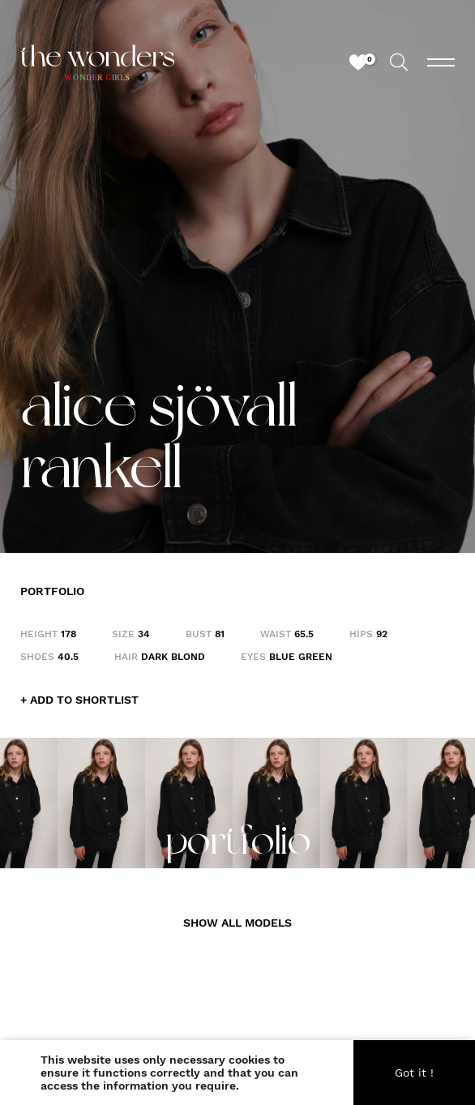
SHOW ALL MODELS (237, 922)
